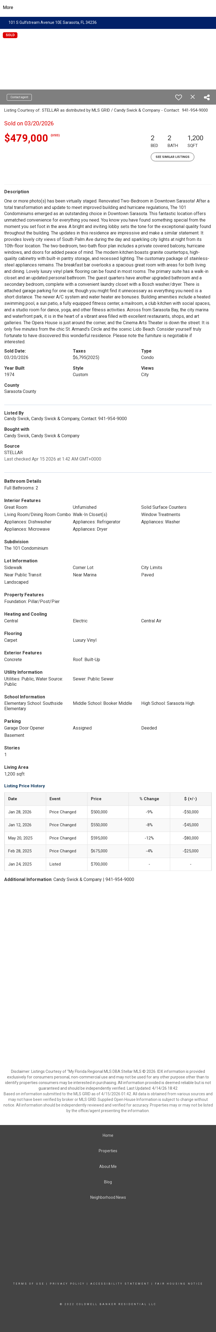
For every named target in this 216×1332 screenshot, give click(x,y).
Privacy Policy (67, 1283)
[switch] (179, 97)
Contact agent (19, 97)
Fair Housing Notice (179, 1283)
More (8, 7)
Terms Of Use (28, 1283)
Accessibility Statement (120, 1283)
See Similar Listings (173, 157)
